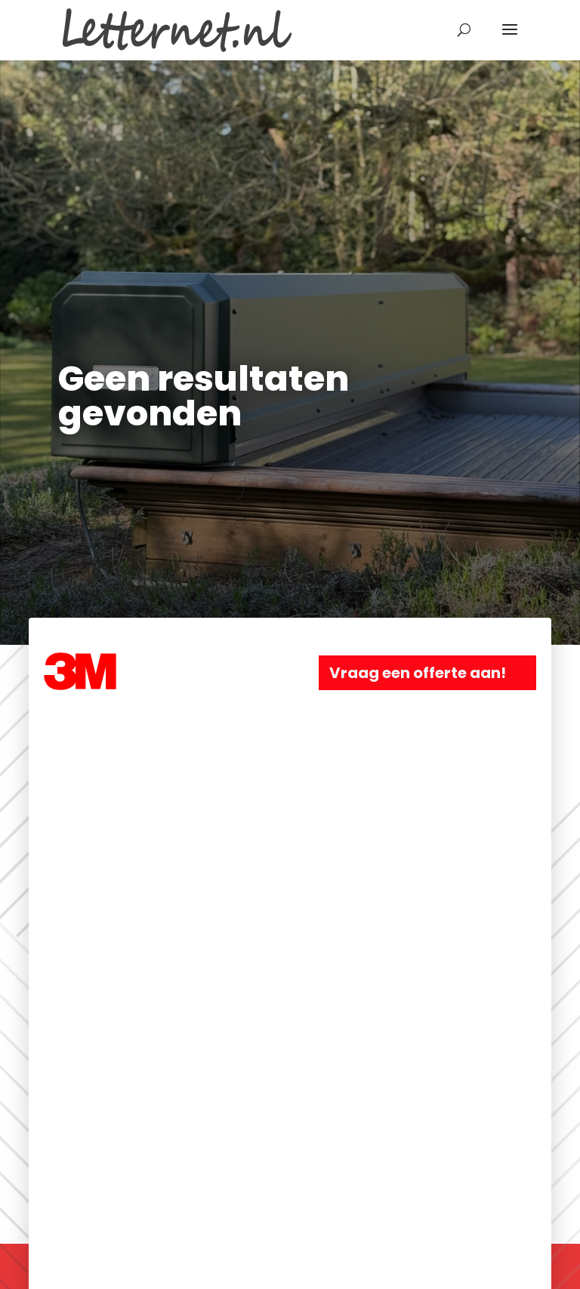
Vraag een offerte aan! (417, 672)
